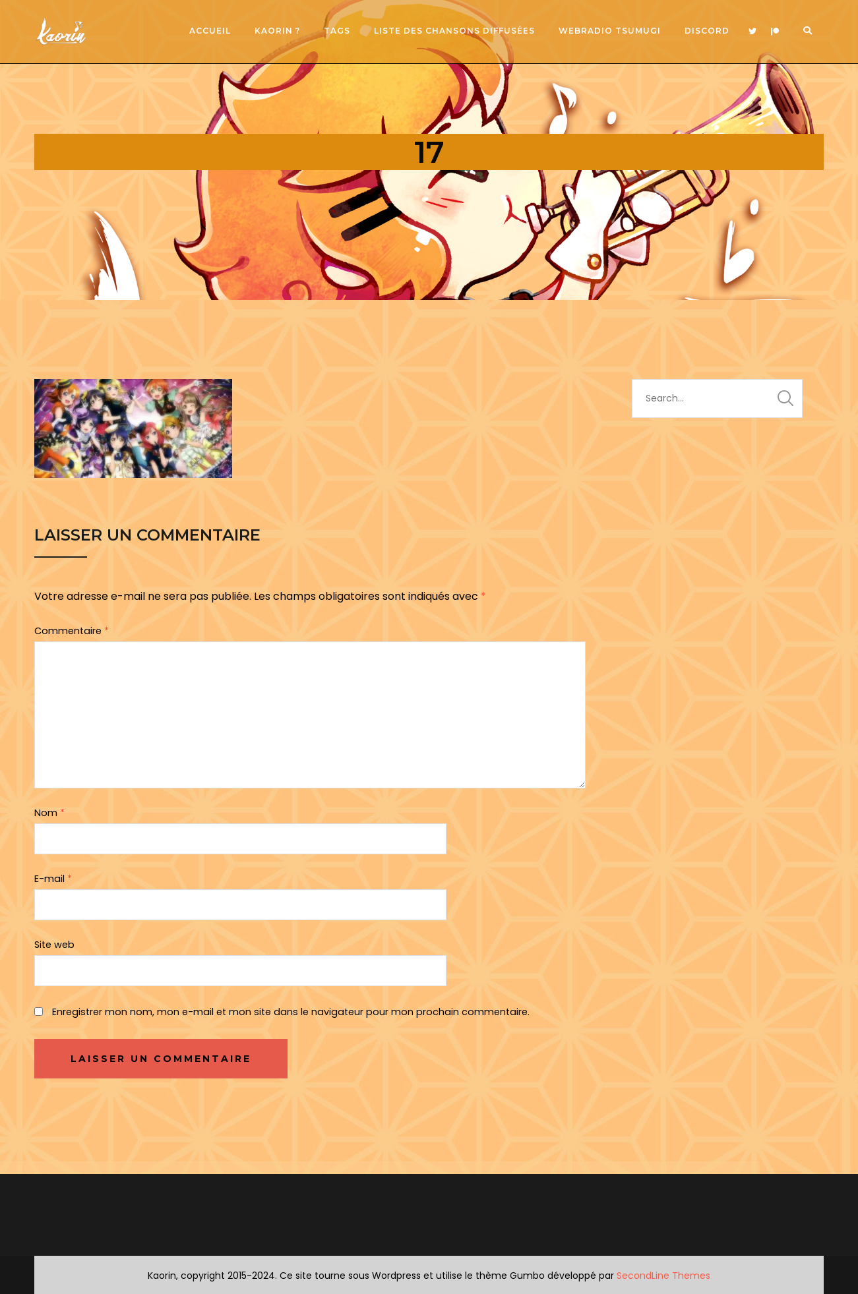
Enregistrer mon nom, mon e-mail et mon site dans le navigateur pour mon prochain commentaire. (291, 1011)
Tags (337, 31)
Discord (707, 31)
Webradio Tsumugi (610, 31)
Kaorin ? (277, 31)
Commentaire (71, 630)
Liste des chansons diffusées (454, 31)
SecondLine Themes (663, 1275)
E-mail (53, 878)
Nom (49, 812)
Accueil (210, 31)
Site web (54, 944)
